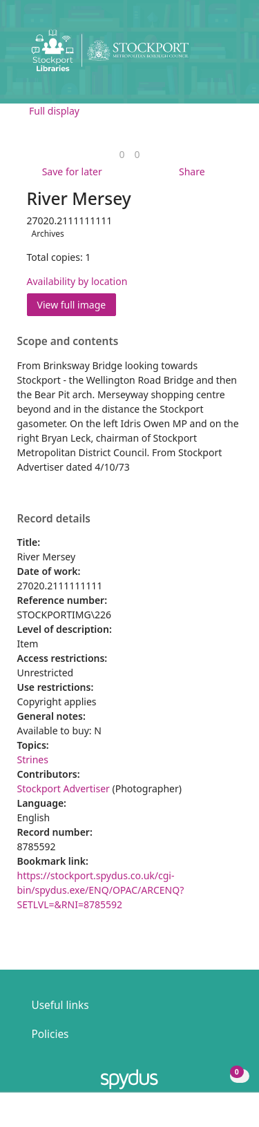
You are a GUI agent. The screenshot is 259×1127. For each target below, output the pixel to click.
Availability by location (77, 281)
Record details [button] (53, 519)
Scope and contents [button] (68, 341)
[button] (210, 55)
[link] (121, 154)
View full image (71, 304)
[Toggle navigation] (227, 55)
